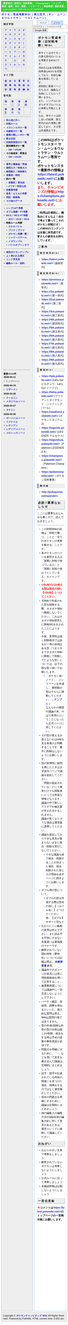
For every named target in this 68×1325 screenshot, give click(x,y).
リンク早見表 (13, 259)
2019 (26, 219)
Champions (42, 3)
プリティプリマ (16, 230)
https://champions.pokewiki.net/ (50, 196)
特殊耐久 (22, 171)
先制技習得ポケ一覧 (16, 142)
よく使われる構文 (15, 255)
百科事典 (27, 3)
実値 (24, 164)
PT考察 (23, 211)
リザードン (12, 389)
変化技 (21, 182)
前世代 (17, 3)
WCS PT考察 (21, 215)
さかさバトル (15, 226)
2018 (18, 219)
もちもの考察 (20, 193)
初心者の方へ (13, 120)
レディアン (12, 425)
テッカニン (12, 397)
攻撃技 (11, 182)
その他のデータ (14, 201)
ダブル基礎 (12, 211)
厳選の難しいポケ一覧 (17, 134)
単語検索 (48, 6)
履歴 (23, 6)
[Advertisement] (17, 318)
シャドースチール (17, 237)
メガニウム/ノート (15, 401)
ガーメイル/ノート (15, 418)
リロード (34, 6)
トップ (56, 3)
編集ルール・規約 (15, 263)
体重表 (9, 175)
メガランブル (15, 241)
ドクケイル (12, 422)
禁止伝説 (10, 138)
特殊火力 (22, 167)
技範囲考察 (12, 190)
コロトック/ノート (15, 433)
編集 (10, 6)
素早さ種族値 (13, 164)
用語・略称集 (13, 197)
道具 (8, 193)
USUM (17, 149)
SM (10, 149)
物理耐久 (10, 171)
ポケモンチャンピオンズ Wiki (31, 1315)
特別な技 (21, 186)
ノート (56, 23)
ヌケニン (10, 409)
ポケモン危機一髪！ (18, 234)
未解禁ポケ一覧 (14, 131)
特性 (17, 175)
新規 (4, 6)
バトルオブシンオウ (18, 245)
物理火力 (10, 167)
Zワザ (11, 186)
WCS (9, 215)
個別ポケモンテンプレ (17, 252)
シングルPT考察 (14, 208)
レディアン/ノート (15, 429)
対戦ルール (12, 123)
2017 (11, 219)
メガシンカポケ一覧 (16, 127)
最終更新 (59, 6)
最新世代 (7, 3)
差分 (17, 6)
